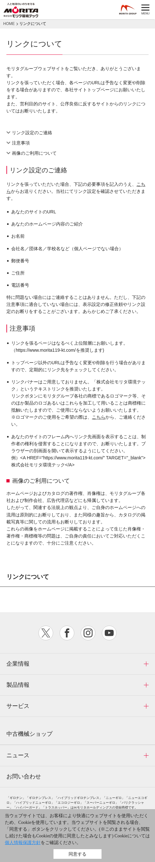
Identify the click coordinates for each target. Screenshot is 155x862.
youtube (109, 633)
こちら (98, 417)
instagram (88, 633)
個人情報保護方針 (23, 842)
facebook (67, 633)
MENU (145, 9)
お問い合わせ (23, 776)
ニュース (17, 755)
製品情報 (17, 685)
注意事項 (21, 142)
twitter (45, 633)
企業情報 (17, 664)
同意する (77, 854)
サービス (17, 706)
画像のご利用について (34, 153)
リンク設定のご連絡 (32, 132)
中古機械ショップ (29, 734)
